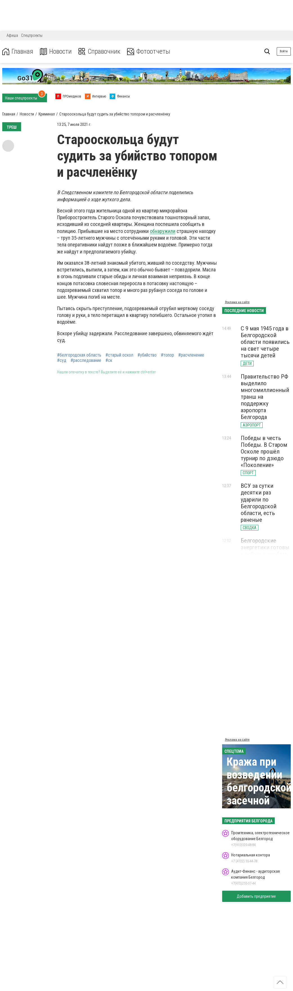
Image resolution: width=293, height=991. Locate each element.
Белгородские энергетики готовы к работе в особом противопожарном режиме (265, 554)
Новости (56, 51)
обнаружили (162, 231)
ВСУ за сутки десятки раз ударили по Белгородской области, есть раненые (258, 502)
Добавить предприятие (256, 896)
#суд (61, 360)
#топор (167, 355)
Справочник (99, 51)
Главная (17, 51)
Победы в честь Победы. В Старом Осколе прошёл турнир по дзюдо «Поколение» (264, 452)
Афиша (12, 35)
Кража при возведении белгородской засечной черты (259, 787)
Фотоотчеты (148, 51)
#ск (108, 360)
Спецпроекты (31, 35)
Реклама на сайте (237, 302)
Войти (284, 51)
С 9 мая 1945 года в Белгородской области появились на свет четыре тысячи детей (265, 342)
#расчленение (191, 355)
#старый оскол (119, 355)
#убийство (147, 355)
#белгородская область (79, 355)
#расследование (86, 360)
